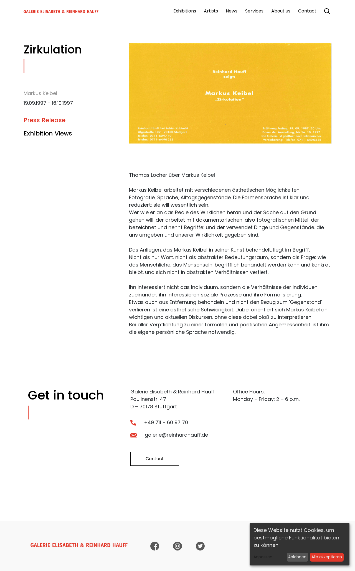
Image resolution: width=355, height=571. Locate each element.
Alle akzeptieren (326, 557)
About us (280, 11)
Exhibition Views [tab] (48, 133)
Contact (307, 11)
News (231, 11)
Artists (211, 11)
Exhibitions (184, 11)
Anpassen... (264, 557)
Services (254, 11)
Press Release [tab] (44, 120)
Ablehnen (297, 557)
